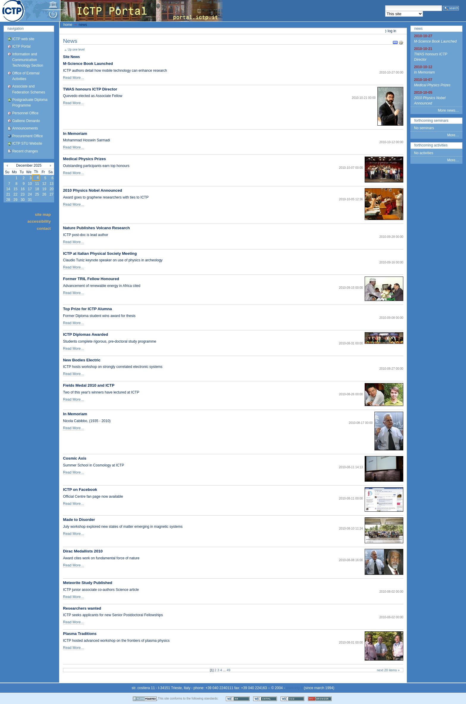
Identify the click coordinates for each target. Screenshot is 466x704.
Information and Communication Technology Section (27, 60)
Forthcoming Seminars (431, 120)
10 (30, 184)
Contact (44, 228)
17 (30, 189)
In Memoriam (75, 133)
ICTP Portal (111, 10)
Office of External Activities (26, 76)
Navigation (15, 28)
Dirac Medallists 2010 (83, 551)
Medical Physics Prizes (84, 159)
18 (37, 189)
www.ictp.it (294, 688)
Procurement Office (27, 136)
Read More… (73, 78)
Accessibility (39, 221)
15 (15, 189)
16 (22, 189)
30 (22, 200)
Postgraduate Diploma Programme (30, 102)
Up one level (76, 49)
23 (22, 194)
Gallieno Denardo (26, 121)
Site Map (43, 214)
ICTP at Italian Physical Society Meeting (100, 253)
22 (15, 194)
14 (8, 189)
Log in (392, 31)
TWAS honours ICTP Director (90, 89)
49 (229, 670)
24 (30, 194)
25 (37, 194)
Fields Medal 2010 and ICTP (88, 385)
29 (15, 200)
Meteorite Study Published (87, 582)
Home (67, 25)
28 (8, 200)
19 (44, 189)
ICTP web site (23, 39)
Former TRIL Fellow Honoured (91, 279)
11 (37, 184)
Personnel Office (25, 113)
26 (44, 194)
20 (51, 189)
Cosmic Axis (74, 458)
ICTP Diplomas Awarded (85, 334)
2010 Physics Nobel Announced (92, 190)
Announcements (25, 128)
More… (453, 135)
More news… (448, 110)
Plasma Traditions (80, 633)
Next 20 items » (388, 670)
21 (8, 194)
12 (44, 184)
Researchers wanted (82, 608)
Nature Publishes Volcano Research (96, 228)
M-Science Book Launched (88, 63)
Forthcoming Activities (431, 145)
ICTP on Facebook (80, 489)
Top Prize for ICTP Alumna (87, 309)
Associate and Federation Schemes (28, 89)
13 (51, 184)
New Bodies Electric (81, 360)
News (418, 28)
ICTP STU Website (27, 143)
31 (30, 200)
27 (51, 194)
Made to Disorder (79, 519)
